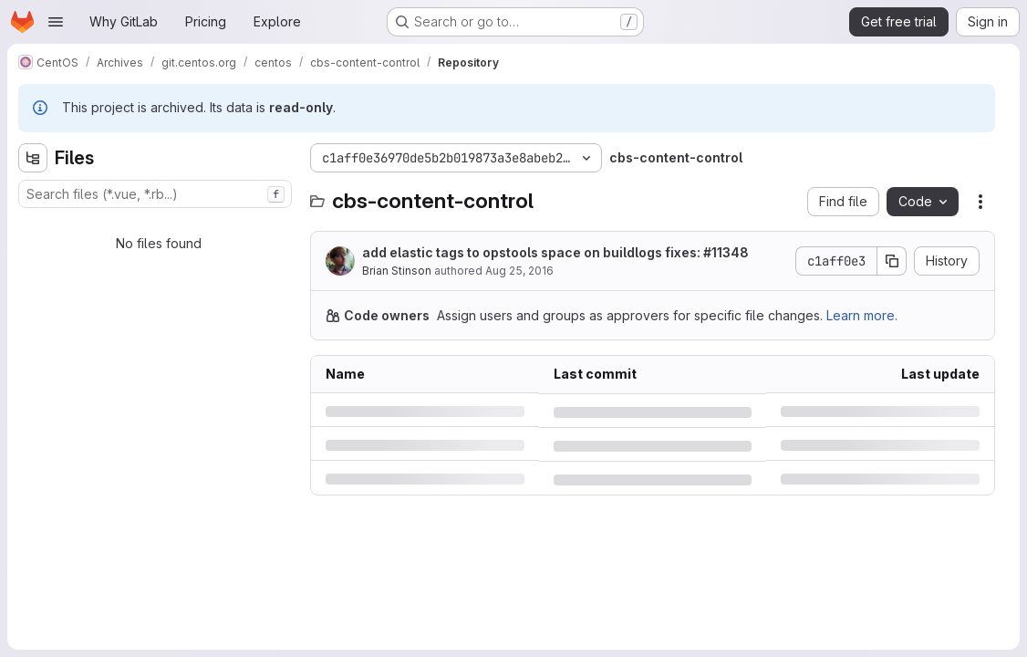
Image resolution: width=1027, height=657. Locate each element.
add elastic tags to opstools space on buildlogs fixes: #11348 (555, 252)
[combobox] (155, 194)
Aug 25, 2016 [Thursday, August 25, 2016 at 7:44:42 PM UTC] (519, 270)
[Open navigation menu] (55, 21)
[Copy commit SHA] (892, 261)
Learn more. (861, 315)
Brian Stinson (396, 270)
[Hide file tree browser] (32, 157)
